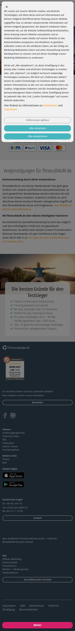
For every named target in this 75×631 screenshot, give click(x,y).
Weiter (37, 625)
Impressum (10, 109)
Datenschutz (50, 105)
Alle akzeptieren (37, 136)
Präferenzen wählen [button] (37, 120)
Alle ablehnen (37, 128)
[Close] (6, 6)
